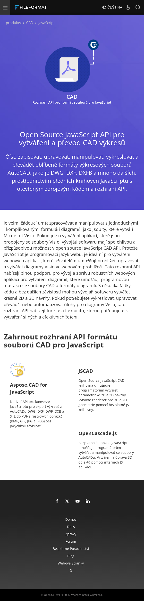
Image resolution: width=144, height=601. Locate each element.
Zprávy (70, 534)
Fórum (71, 541)
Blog (70, 556)
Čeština (112, 7)
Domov (70, 519)
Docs (71, 526)
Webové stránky (71, 563)
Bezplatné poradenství (71, 548)
